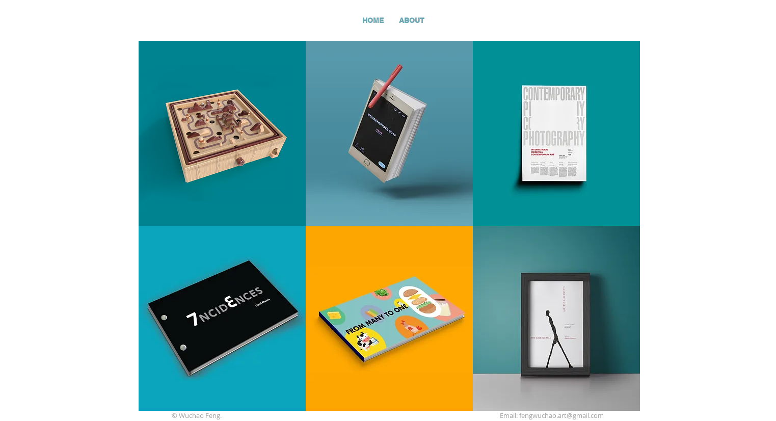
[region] (222, 133)
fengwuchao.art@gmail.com (561, 415)
